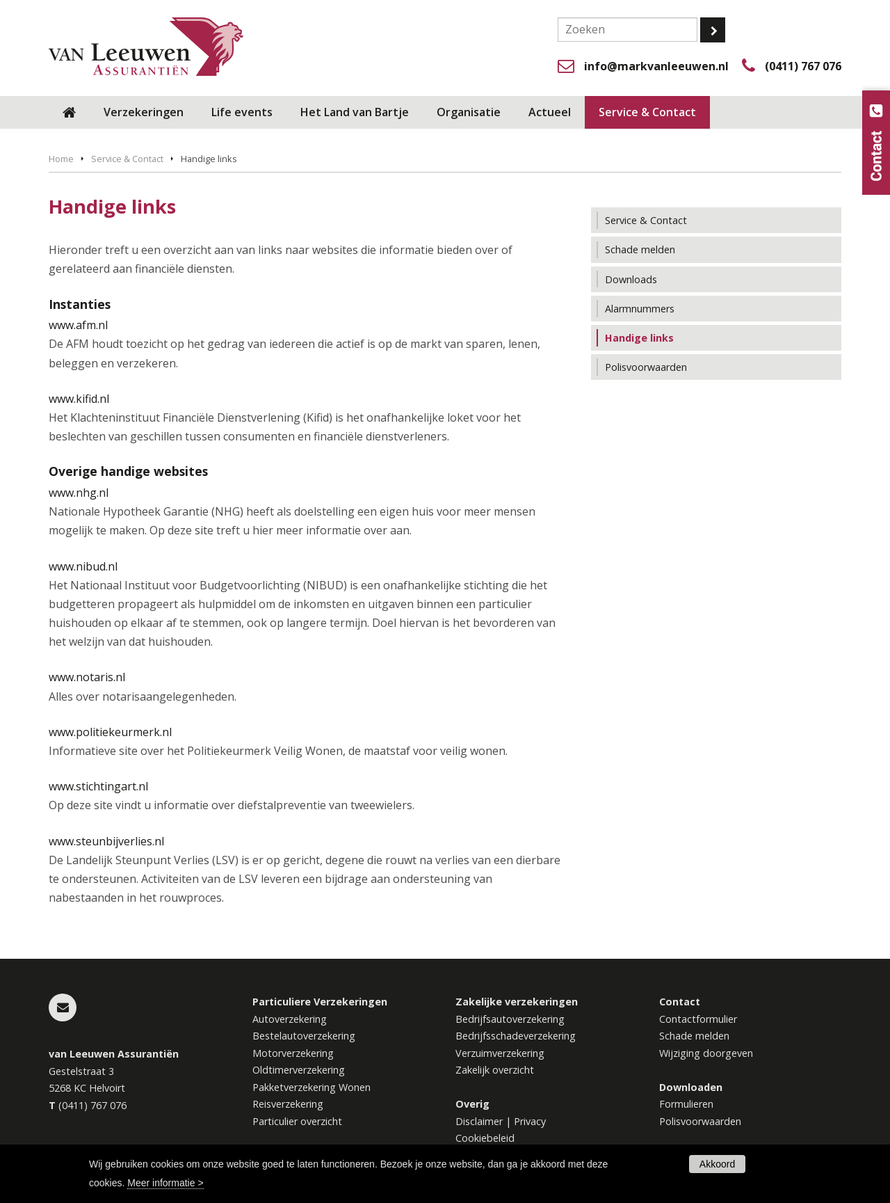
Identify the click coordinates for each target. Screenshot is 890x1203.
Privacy (530, 1121)
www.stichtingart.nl (98, 786)
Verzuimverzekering (499, 1053)
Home (61, 158)
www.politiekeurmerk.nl (110, 732)
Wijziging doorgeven (706, 1053)
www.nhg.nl (78, 492)
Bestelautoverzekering (303, 1035)
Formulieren (686, 1103)
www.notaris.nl (87, 677)
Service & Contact (127, 158)
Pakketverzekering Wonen (311, 1087)
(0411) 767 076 (803, 66)
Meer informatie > (165, 1182)
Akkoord (717, 1164)
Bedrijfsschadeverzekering (515, 1035)
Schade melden (694, 1035)
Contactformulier (698, 1019)
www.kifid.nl (79, 398)
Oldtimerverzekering (298, 1069)
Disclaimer (479, 1121)
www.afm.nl (78, 325)
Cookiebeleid (485, 1138)
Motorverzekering (293, 1053)
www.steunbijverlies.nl (106, 841)
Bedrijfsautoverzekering (510, 1019)
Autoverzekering (289, 1019)
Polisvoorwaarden (700, 1121)
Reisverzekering (287, 1103)
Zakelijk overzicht (494, 1069)
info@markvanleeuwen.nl (656, 66)
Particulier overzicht (297, 1121)
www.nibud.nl (83, 566)
